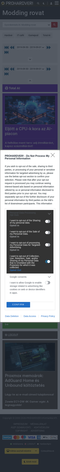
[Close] (54, 156)
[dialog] (30, 236)
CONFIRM (18, 304)
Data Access (30, 316)
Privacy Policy (48, 316)
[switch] (47, 221)
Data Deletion (12, 316)
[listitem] (30, 214)
